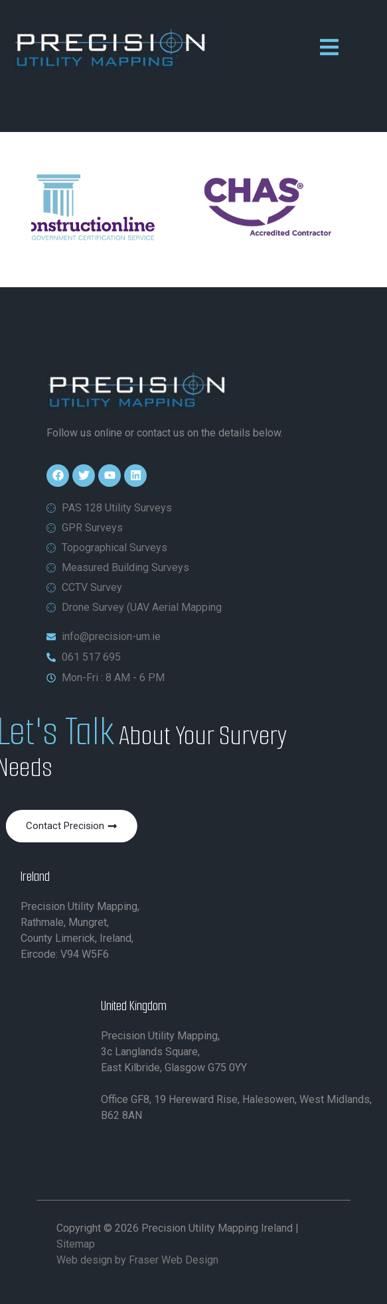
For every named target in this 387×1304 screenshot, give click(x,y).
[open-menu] (329, 49)
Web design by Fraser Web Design (137, 1260)
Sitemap (75, 1244)
